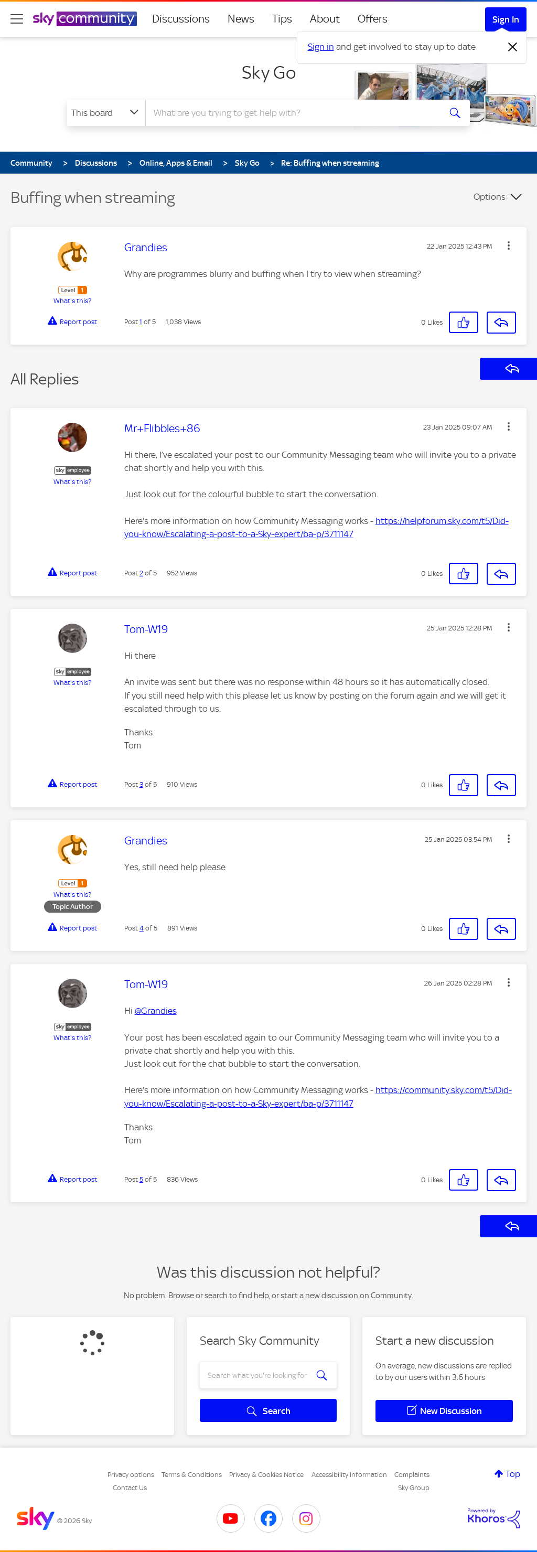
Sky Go (269, 72)
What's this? (72, 301)
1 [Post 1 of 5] (140, 322)
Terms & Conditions (192, 1475)
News (241, 19)
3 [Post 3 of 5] (141, 784)
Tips (282, 19)
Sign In (505, 19)
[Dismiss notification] (512, 47)
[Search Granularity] (106, 113)
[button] (508, 245)
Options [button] (490, 196)
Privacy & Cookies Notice (266, 1475)
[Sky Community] (85, 19)
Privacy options (131, 1475)
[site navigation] (16, 18)
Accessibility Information (349, 1475)
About (325, 19)
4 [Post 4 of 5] (141, 928)
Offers (373, 19)
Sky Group (413, 1488)
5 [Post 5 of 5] (141, 1179)
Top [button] (513, 1474)
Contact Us (130, 1488)
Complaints (411, 1475)
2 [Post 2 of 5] (141, 573)
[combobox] (291, 113)
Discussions (181, 19)
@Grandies (156, 1010)
